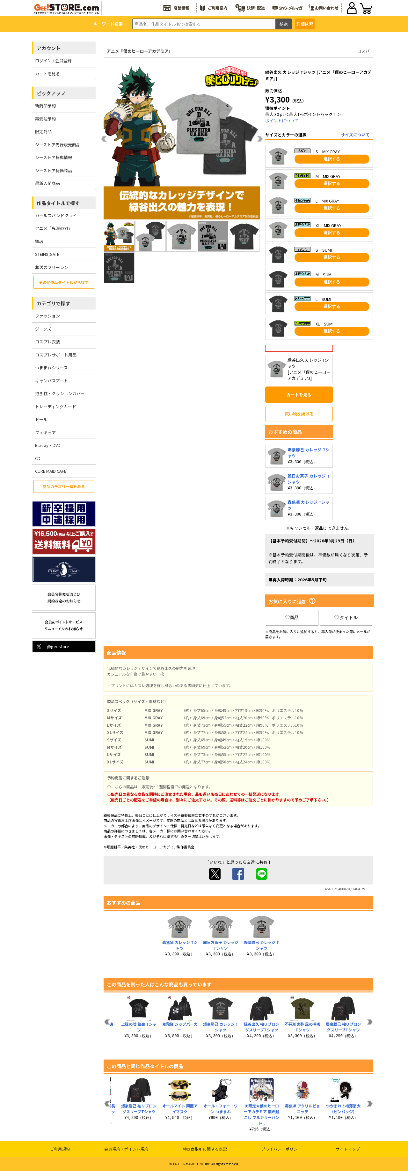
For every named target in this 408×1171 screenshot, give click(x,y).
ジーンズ (43, 329)
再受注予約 (45, 119)
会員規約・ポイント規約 (126, 1149)
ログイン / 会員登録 (53, 60)
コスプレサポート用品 (55, 355)
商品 (292, 617)
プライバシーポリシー (281, 1149)
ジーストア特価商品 (53, 170)
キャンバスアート (51, 381)
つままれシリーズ (51, 367)
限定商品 (43, 131)
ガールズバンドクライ (56, 215)
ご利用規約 (60, 1149)
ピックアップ (51, 93)
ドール (41, 419)
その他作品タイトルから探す (64, 282)
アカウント (49, 48)
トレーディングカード (55, 406)
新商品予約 (45, 106)
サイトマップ (348, 1149)
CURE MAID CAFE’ (51, 471)
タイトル (346, 617)
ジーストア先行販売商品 (57, 145)
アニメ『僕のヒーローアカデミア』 (140, 51)
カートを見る (47, 74)
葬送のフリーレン (51, 267)
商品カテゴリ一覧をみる (64, 486)
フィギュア (45, 432)
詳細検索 (304, 24)
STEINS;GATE (47, 254)
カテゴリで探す (53, 303)
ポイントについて (281, 121)
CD (37, 458)
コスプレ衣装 (47, 342)
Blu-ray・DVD (48, 445)
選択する (332, 159)
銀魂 (39, 241)
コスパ (363, 51)
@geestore (52, 646)
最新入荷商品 (47, 183)
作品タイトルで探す (58, 203)
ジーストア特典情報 (53, 157)
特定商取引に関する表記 (205, 1149)
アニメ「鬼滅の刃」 (53, 228)
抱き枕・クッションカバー (60, 393)
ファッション (47, 316)
